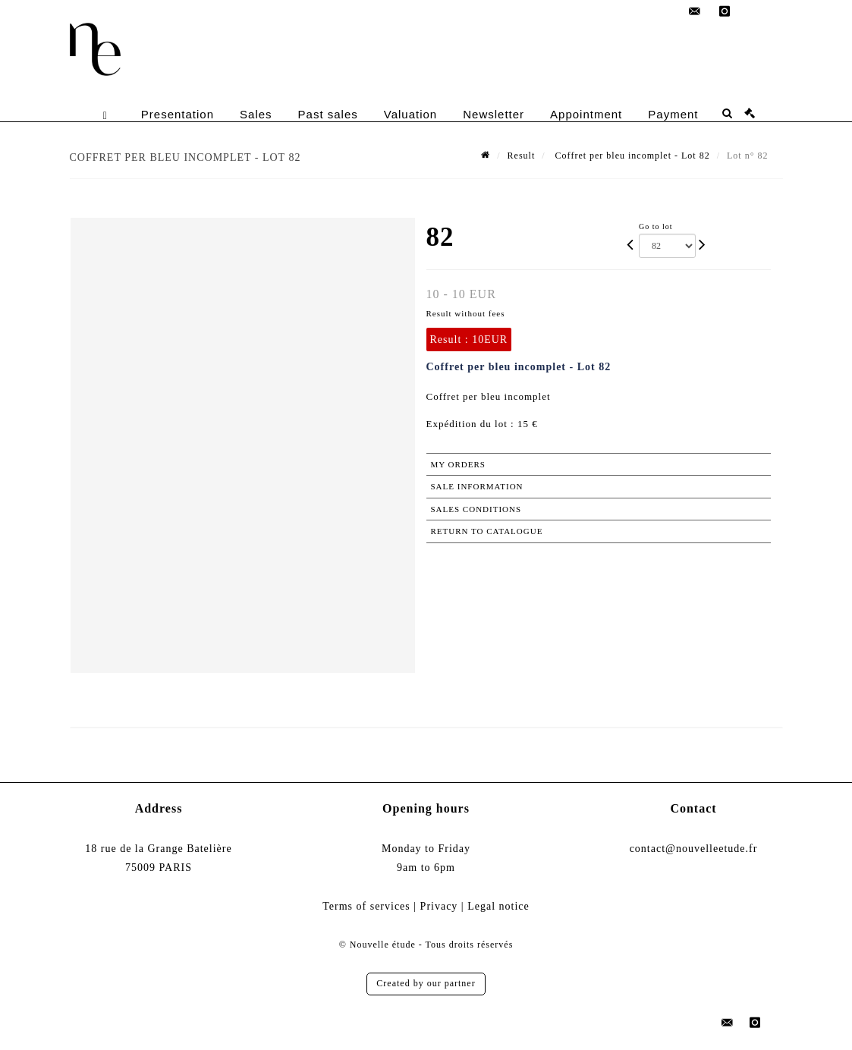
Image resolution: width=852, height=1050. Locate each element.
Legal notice (498, 906)
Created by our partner (425, 983)
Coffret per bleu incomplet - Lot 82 (631, 155)
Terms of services (366, 906)
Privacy (439, 906)
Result (522, 155)
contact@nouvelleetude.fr (694, 848)
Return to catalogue (487, 531)
